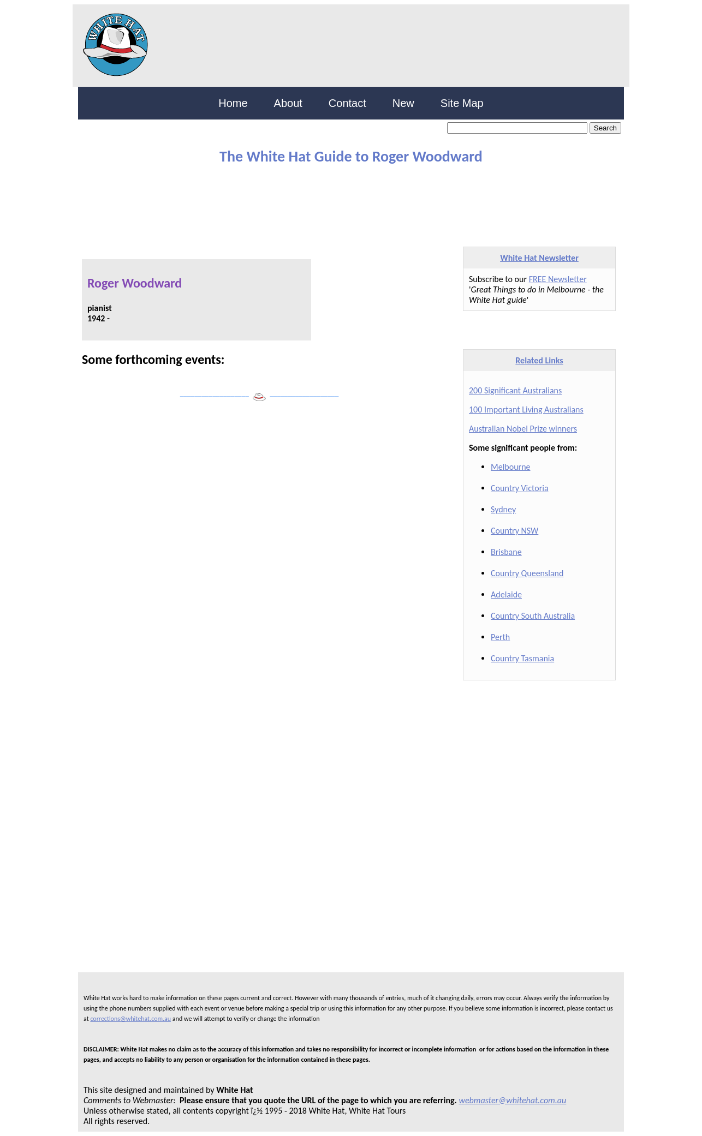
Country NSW (514, 530)
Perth (500, 637)
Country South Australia (533, 616)
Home (232, 103)
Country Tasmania (522, 658)
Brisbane (506, 552)
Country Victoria (520, 488)
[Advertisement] (343, 200)
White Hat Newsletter (539, 258)
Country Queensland (527, 573)
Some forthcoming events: (153, 359)
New (403, 103)
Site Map (462, 103)
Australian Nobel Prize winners (523, 428)
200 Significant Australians (515, 390)
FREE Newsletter (558, 279)
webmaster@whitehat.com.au (513, 1100)
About (288, 103)
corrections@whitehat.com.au (130, 1019)
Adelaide (506, 594)
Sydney (503, 509)
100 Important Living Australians (526, 409)
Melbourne (511, 467)
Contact (347, 103)
